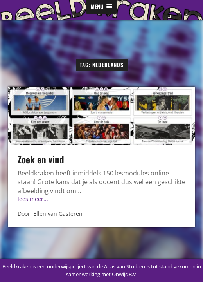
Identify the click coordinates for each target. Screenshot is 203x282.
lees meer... (33, 198)
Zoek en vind (41, 159)
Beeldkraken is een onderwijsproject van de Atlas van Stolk (70, 266)
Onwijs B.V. (124, 274)
